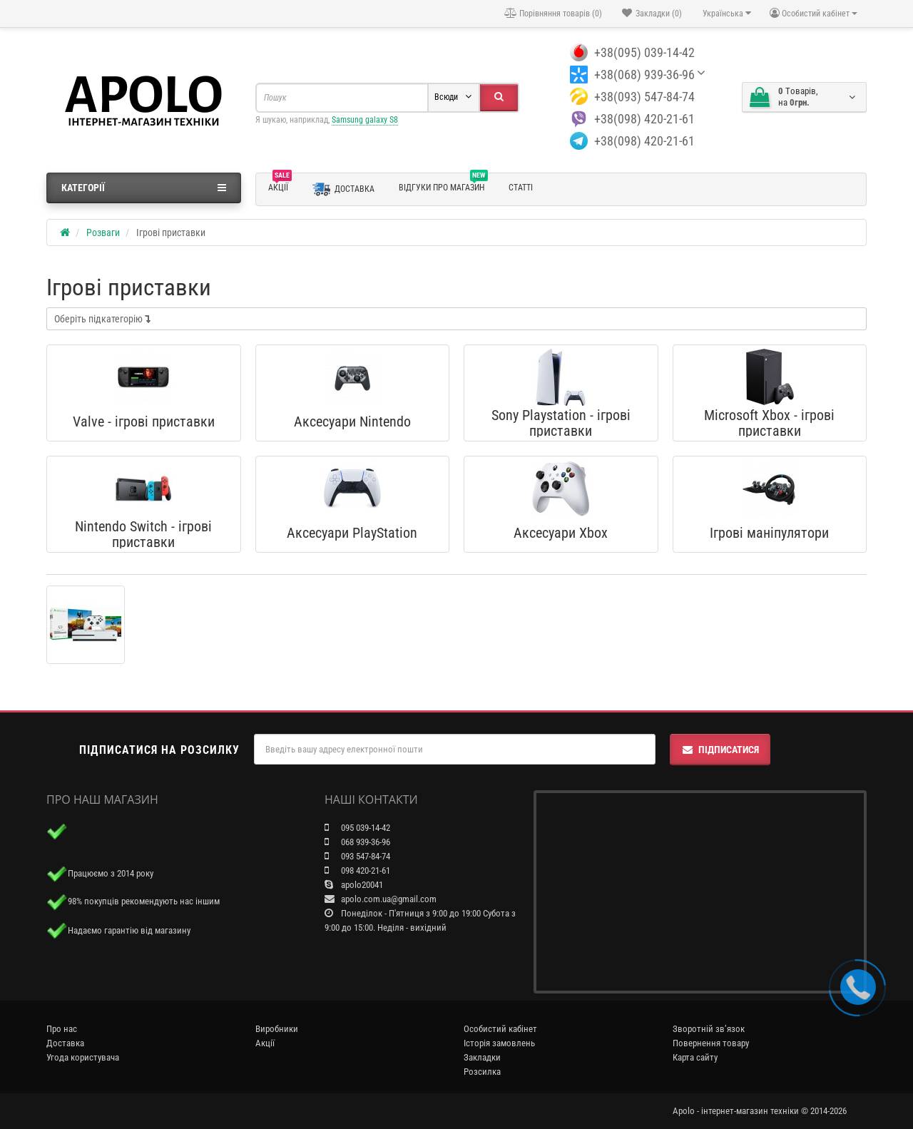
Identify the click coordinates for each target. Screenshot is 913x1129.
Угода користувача (82, 1057)
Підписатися (720, 749)
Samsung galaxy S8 (365, 120)
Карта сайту (695, 1057)
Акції (280, 185)
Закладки (482, 1057)
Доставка (343, 189)
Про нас (61, 1028)
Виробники (276, 1028)
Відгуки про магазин (443, 185)
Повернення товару (711, 1043)
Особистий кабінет (500, 1028)
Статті (521, 188)
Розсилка (482, 1071)
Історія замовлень (499, 1043)
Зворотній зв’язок (709, 1028)
